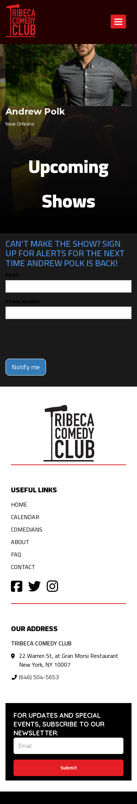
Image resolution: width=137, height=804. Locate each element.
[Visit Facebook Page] (16, 586)
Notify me (26, 367)
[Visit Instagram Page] (52, 586)
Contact (23, 566)
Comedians (26, 529)
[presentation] (61, 339)
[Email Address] (68, 746)
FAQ (16, 554)
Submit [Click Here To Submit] (68, 767)
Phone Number (23, 301)
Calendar (25, 516)
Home (19, 504)
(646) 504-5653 (39, 676)
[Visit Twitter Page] (34, 586)
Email (12, 275)
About (20, 541)
